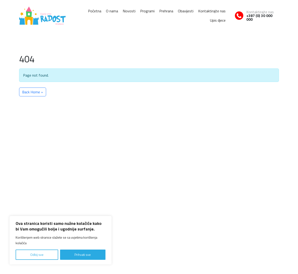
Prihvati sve (82, 254)
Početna (94, 11)
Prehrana (166, 11)
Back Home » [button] (32, 92)
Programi (147, 11)
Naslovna (149, 201)
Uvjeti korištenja (268, 260)
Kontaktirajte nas (212, 11)
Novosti (129, 11)
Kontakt (251, 201)
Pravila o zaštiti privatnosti (210, 260)
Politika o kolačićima (243, 260)
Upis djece (218, 20)
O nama (112, 11)
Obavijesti (185, 11)
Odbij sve (37, 254)
